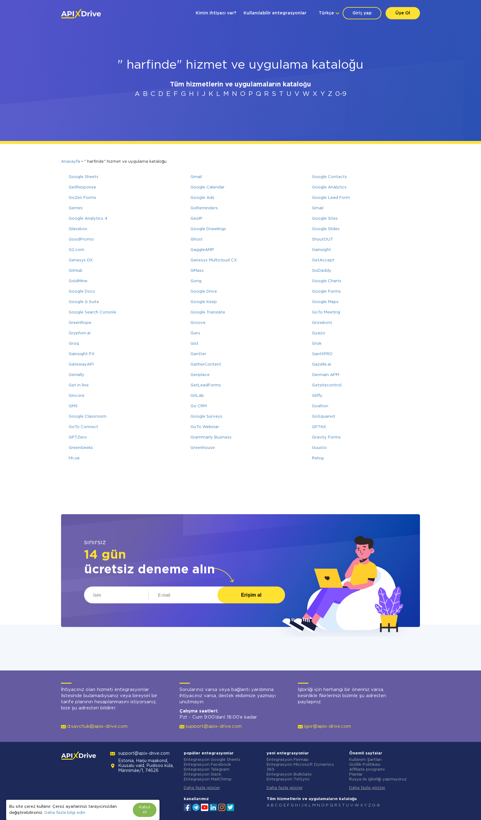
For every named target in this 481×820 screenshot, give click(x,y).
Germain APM (325, 375)
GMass (197, 270)
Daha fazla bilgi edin (64, 812)
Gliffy (317, 395)
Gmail (196, 177)
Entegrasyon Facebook (207, 764)
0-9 (340, 94)
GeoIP (196, 218)
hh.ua (74, 458)
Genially (76, 375)
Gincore (76, 395)
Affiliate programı (367, 769)
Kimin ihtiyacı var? (216, 13)
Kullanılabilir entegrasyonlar (275, 13)
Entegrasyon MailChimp (208, 779)
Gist (194, 343)
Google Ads (202, 197)
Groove (198, 323)
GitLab (197, 395)
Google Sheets (83, 177)
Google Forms (326, 291)
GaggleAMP (202, 250)
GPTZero (78, 437)
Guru (195, 333)
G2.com (76, 250)
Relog (318, 458)
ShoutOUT (322, 239)
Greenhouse (202, 448)
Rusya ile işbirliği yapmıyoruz (378, 779)
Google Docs (82, 291)
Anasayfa (70, 161)
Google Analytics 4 (88, 218)
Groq (74, 343)
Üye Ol (402, 13)
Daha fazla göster (202, 788)
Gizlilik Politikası (364, 764)
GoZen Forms (82, 197)
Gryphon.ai (79, 333)
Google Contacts (329, 177)
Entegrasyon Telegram (206, 769)
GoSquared (323, 416)
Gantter (198, 354)
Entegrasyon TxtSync (288, 779)
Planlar (356, 774)
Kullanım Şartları (365, 759)
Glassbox (78, 229)
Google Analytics (329, 187)
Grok (316, 343)
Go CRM (198, 406)
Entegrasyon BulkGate (289, 774)
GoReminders (204, 208)
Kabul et (144, 810)
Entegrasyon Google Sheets (212, 759)
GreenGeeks (81, 448)
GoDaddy (321, 270)
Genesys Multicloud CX (213, 260)
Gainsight (321, 250)
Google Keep (203, 302)
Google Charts (326, 281)
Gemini (76, 208)
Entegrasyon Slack (202, 774)
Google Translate (207, 312)
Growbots (322, 323)
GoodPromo (81, 239)
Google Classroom (87, 416)
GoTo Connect (83, 427)
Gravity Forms (326, 437)
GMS (73, 406)
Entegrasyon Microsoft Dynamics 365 (300, 767)
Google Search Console (92, 312)
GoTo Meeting (326, 312)
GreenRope (80, 323)
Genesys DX (81, 260)
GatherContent (205, 364)
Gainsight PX (81, 354)
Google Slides (326, 229)
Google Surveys (206, 416)
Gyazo (318, 333)
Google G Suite (84, 302)
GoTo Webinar (204, 427)
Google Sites (325, 218)
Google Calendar (207, 187)
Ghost (196, 239)
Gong (196, 281)
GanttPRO (322, 354)
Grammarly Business (211, 437)
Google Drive (203, 291)
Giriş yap (361, 13)
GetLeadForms (205, 385)
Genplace (200, 375)
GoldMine (78, 281)
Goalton (320, 406)
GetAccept (323, 260)
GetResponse (82, 187)
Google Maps (325, 302)
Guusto (319, 448)
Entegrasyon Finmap (288, 759)
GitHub (76, 270)
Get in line (79, 385)
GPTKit (319, 427)
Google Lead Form (331, 197)
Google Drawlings (208, 229)
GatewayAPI (81, 364)
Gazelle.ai (321, 364)
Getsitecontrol (326, 385)
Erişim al (251, 595)
